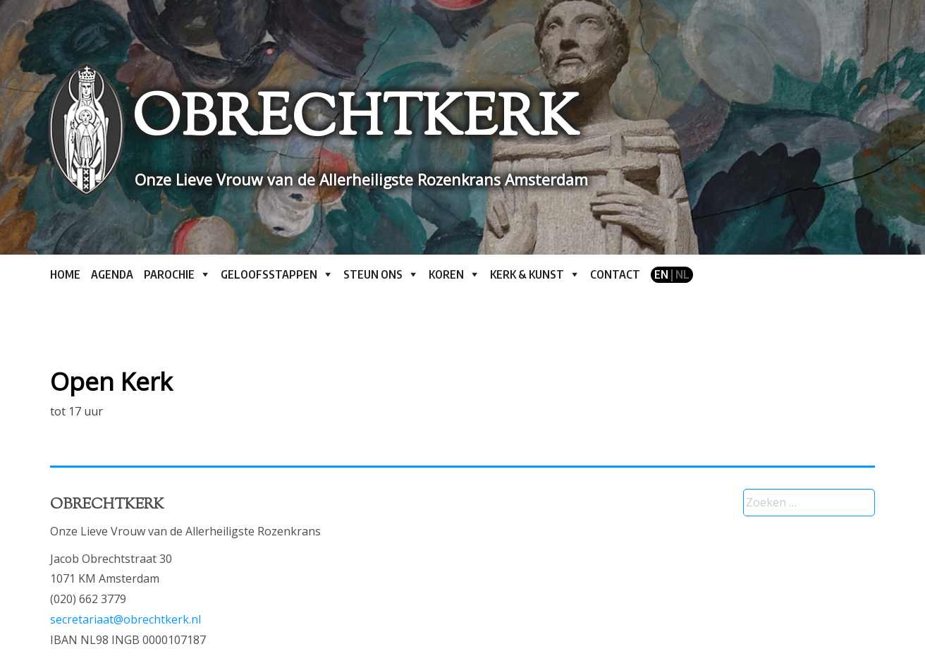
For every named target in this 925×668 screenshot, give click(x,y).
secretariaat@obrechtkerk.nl (125, 619)
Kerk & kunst (527, 274)
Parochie (169, 274)
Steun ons (373, 274)
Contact (615, 274)
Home (65, 274)
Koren (446, 274)
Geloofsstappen (269, 274)
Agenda (112, 274)
